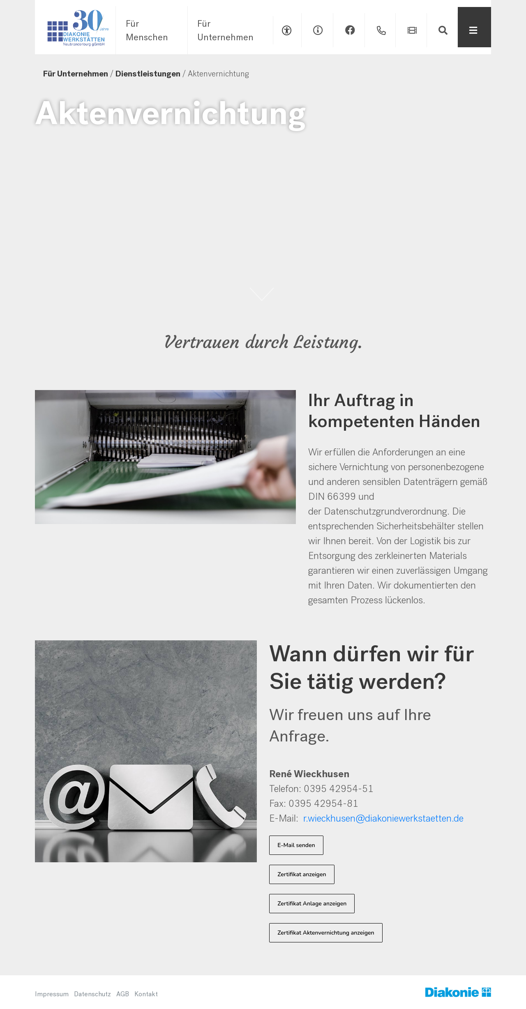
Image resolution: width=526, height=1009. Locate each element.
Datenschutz (92, 994)
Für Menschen (147, 31)
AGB (122, 994)
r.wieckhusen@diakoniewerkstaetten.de (383, 818)
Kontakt (146, 994)
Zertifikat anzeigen (301, 874)
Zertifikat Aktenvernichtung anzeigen (325, 933)
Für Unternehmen (225, 31)
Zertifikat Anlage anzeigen (311, 903)
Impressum (52, 994)
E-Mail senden (296, 845)
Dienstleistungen (147, 73)
